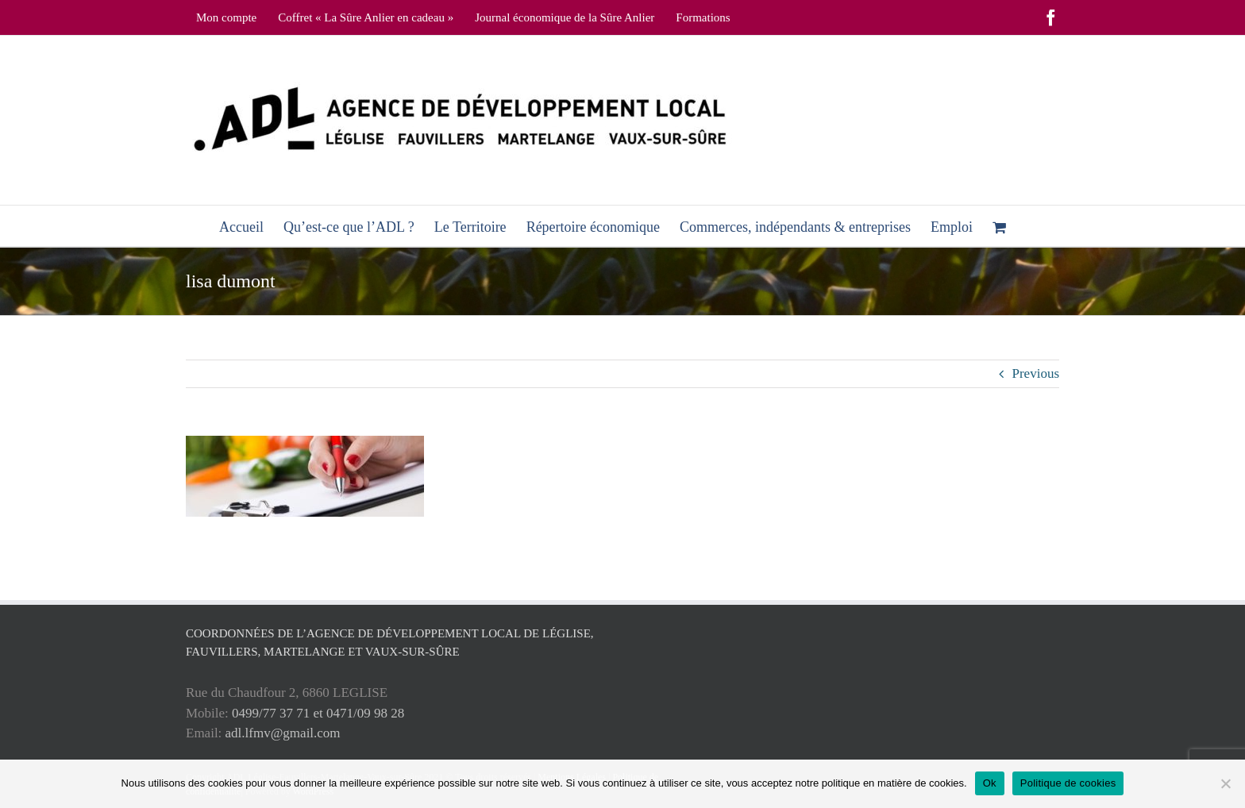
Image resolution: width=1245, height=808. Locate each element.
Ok (989, 783)
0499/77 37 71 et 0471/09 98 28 (318, 713)
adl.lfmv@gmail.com (283, 733)
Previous (1036, 373)
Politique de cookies (1068, 783)
